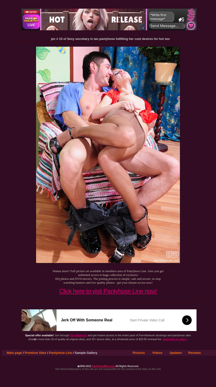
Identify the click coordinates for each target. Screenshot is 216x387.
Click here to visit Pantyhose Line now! (108, 291)
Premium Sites (35, 353)
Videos (157, 353)
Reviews (194, 353)
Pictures (139, 353)
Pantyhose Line (60, 353)
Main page (14, 353)
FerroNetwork (78, 335)
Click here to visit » (175, 339)
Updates (176, 353)
